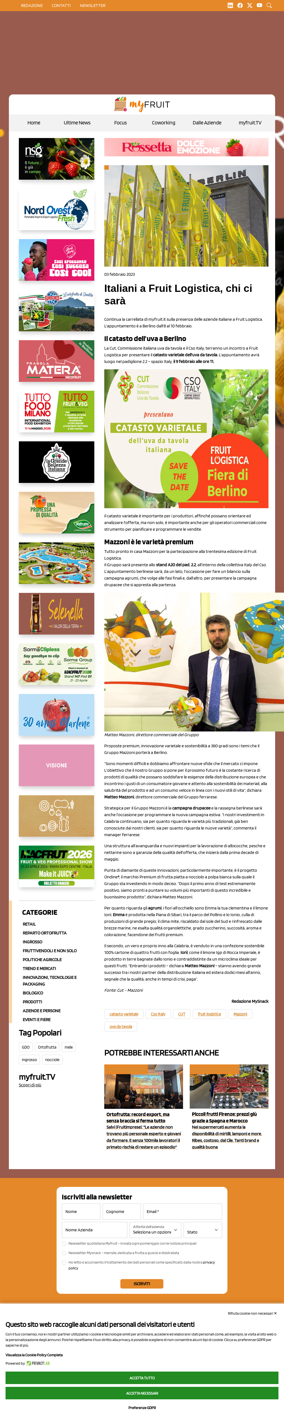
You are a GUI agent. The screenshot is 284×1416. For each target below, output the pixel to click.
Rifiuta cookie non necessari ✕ (252, 1313)
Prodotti (32, 1001)
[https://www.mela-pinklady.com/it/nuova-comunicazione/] (56, 264)
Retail (29, 924)
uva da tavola (121, 1026)
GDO (26, 1047)
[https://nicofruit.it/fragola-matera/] (56, 365)
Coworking (163, 122)
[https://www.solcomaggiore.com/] (56, 820)
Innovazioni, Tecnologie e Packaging (50, 981)
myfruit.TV (250, 122)
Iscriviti (142, 1283)
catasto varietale (124, 1014)
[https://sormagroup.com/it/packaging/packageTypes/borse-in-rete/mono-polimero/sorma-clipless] (56, 668)
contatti (61, 5)
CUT (181, 1014)
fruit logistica (209, 1014)
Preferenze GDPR (142, 1407)
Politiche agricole (42, 959)
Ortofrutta (47, 1047)
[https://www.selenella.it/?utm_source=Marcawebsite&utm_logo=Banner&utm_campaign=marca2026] (56, 618)
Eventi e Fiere (36, 1019)
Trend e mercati (39, 968)
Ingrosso (32, 941)
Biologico (33, 993)
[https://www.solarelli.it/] (56, 567)
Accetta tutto (142, 1378)
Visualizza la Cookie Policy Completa (34, 1355)
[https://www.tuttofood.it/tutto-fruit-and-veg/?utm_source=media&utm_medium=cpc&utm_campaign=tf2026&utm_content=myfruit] (56, 416)
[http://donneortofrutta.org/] (56, 770)
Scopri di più (30, 1084)
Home (33, 122)
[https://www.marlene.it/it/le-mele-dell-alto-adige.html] (56, 719)
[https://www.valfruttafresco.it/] (56, 517)
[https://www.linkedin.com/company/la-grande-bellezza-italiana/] (56, 466)
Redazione (32, 5)
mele (69, 1047)
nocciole (52, 1059)
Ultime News (77, 122)
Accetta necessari (142, 1393)
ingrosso (29, 1059)
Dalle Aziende (207, 122)
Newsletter (92, 5)
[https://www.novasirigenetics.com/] (56, 163)
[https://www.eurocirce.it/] (56, 315)
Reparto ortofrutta (45, 933)
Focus (120, 122)
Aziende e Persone (41, 1010)
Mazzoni (240, 1014)
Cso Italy (158, 1014)
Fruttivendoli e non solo (50, 950)
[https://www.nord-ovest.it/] (56, 214)
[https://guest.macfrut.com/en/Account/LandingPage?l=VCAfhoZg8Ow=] (56, 871)
